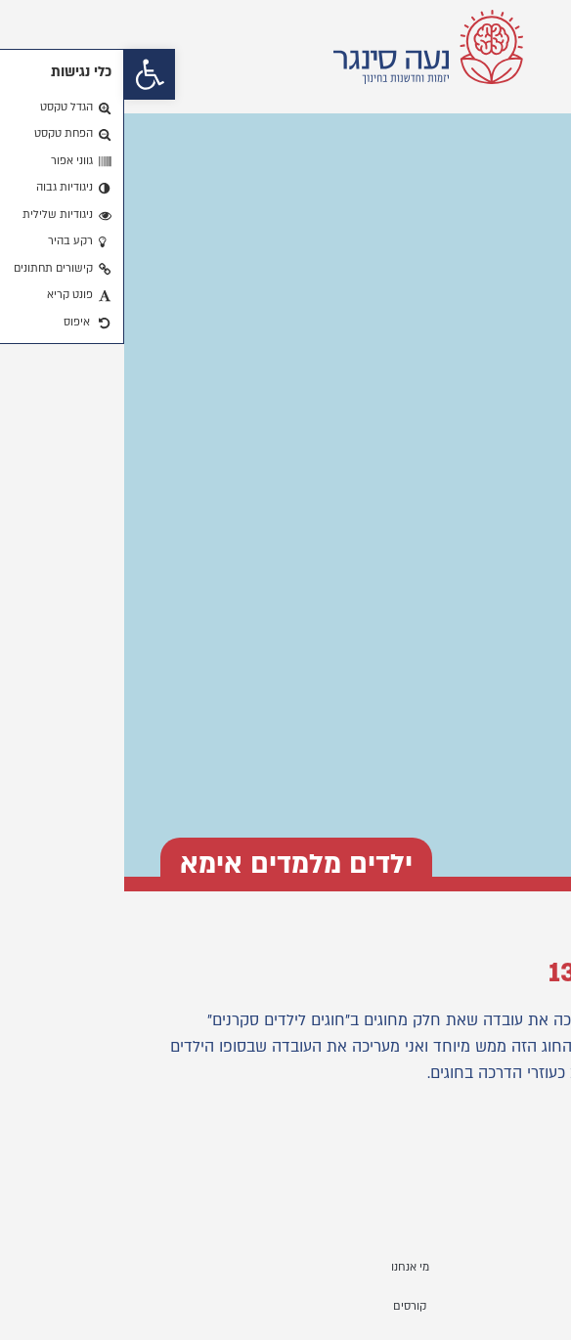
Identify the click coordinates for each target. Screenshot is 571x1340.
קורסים (285, 1306)
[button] (25, 74)
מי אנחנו (286, 1267)
